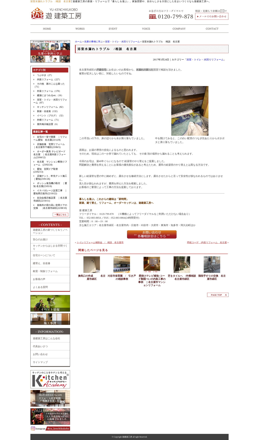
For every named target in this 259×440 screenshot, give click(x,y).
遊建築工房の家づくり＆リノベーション (50, 231)
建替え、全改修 (41, 263)
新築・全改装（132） (48, 111)
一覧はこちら (60, 214)
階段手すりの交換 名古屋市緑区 (212, 277)
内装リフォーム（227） (49, 79)
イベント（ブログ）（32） (51, 115)
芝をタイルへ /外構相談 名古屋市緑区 (182, 277)
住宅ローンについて (44, 255)
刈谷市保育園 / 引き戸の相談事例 (122, 277)
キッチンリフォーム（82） (51, 107)
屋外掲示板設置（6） (48, 124)
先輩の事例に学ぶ (93, 41)
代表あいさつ (40, 346)
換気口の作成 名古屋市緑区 (91, 277)
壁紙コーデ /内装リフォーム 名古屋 (207, 242)
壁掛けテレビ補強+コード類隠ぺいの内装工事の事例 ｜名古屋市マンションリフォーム (152, 281)
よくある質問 (40, 287)
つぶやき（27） (45, 75)
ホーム (78, 41)
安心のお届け (40, 239)
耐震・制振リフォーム (45, 271)
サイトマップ (40, 362)
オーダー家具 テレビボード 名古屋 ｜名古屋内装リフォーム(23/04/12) (50, 154)
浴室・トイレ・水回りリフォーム (122, 41)
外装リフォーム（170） (49, 91)
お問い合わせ (40, 354)
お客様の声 (39, 279)
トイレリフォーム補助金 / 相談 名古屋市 (100, 242)
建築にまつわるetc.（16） (50, 95)
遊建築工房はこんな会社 (46, 338)
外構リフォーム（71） (48, 120)
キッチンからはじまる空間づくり (50, 247)
